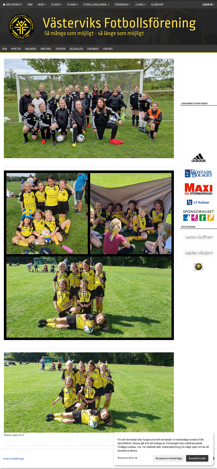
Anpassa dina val (127, 457)
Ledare (140, 4)
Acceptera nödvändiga (169, 458)
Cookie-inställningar (13, 458)
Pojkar (72, 4)
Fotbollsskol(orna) (96, 4)
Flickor (56, 4)
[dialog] (163, 448)
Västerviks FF (12, 4)
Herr (42, 4)
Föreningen (122, 4)
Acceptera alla (197, 458)
